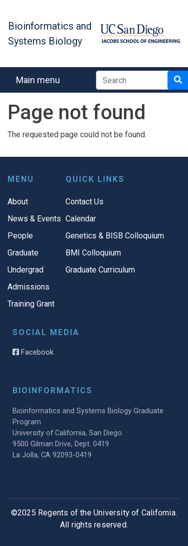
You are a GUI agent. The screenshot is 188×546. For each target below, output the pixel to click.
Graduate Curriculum (100, 270)
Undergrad (26, 270)
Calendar (81, 218)
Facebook (33, 352)
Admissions (29, 287)
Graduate (23, 252)
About (18, 201)
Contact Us (85, 201)
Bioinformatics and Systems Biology (50, 33)
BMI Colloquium (93, 252)
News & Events (34, 218)
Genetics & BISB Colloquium (115, 235)
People (20, 235)
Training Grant (31, 304)
